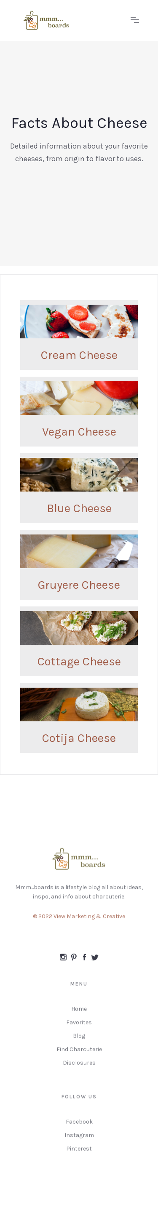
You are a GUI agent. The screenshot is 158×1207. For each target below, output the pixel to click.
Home (79, 1012)
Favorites (79, 1025)
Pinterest (79, 1152)
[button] (135, 20)
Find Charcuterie (79, 1052)
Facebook (79, 1125)
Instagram (79, 1138)
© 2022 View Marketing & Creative (79, 919)
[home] (70, 20)
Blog (79, 1039)
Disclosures (79, 1066)
